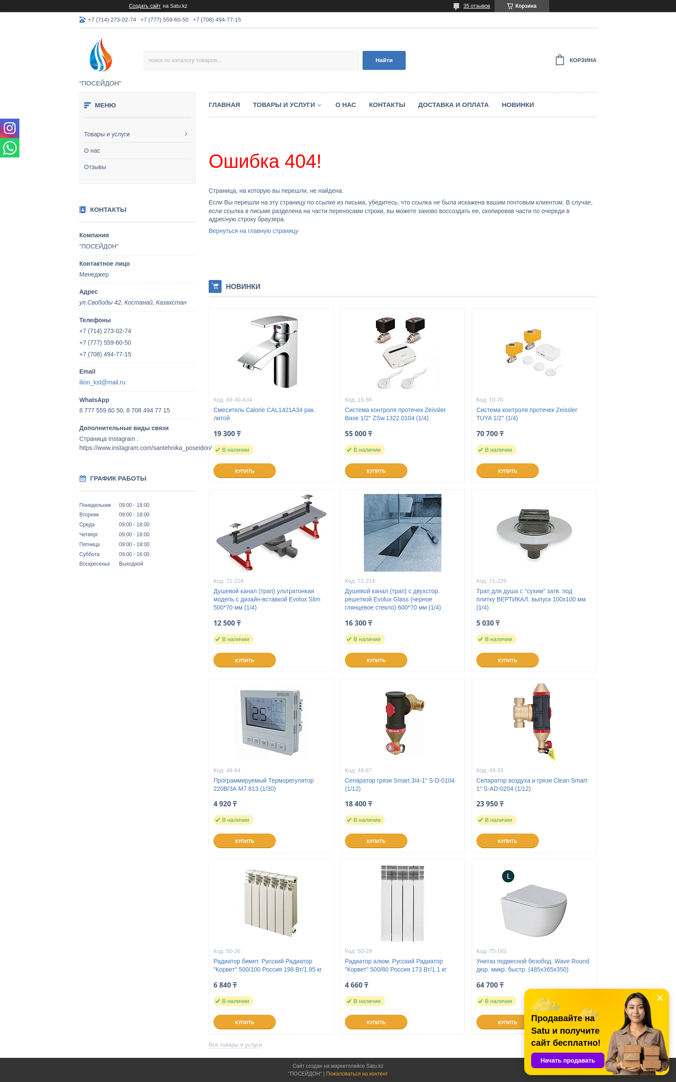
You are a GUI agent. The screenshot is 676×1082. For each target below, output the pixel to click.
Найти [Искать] (384, 60)
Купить (244, 471)
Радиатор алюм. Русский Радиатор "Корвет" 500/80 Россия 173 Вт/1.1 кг (396, 965)
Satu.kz (374, 1066)
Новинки (518, 104)
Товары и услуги (107, 134)
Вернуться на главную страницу (253, 230)
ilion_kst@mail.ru (102, 382)
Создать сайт (145, 6)
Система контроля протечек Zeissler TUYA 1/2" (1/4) (526, 413)
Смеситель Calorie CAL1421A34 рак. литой (264, 413)
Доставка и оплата (453, 104)
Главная (224, 104)
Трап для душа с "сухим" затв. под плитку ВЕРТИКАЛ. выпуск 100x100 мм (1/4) (531, 599)
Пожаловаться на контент (357, 1074)
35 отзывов (476, 6)
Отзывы (95, 167)
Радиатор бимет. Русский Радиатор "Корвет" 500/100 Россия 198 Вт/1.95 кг (267, 965)
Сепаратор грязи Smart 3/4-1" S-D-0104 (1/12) (400, 784)
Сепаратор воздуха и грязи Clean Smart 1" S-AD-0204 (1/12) (531, 784)
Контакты (387, 104)
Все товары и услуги (235, 1044)
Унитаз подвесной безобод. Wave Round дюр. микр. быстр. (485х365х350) (532, 965)
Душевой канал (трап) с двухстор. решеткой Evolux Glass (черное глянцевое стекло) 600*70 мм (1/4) (393, 599)
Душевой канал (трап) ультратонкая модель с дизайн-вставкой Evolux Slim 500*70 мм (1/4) (266, 599)
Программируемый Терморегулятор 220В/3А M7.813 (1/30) (263, 784)
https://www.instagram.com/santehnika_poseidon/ (145, 447)
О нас (92, 150)
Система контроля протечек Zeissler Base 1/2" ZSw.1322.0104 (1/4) (395, 413)
